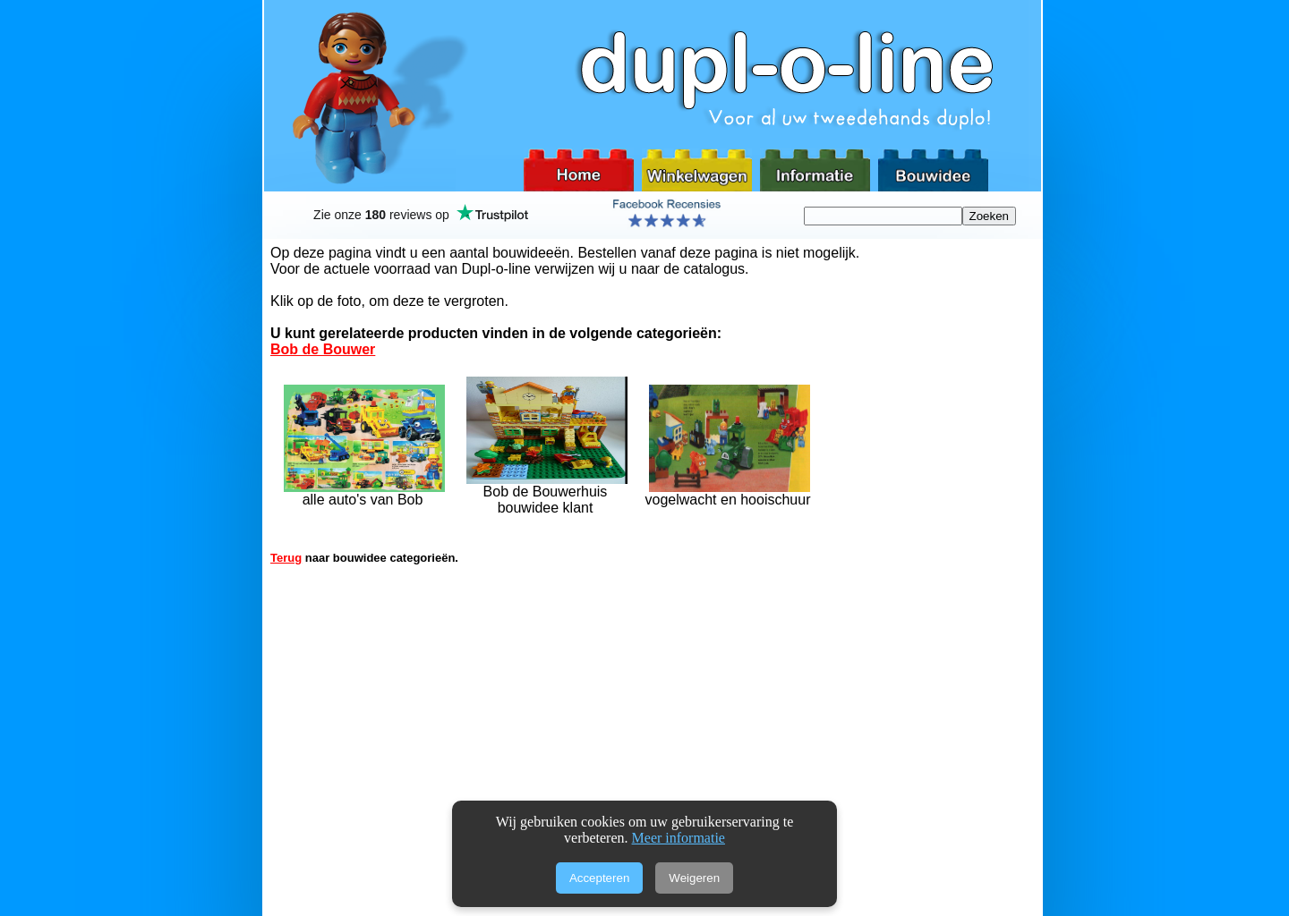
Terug (286, 557)
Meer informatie (678, 837)
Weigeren (694, 878)
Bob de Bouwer (322, 349)
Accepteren (599, 878)
